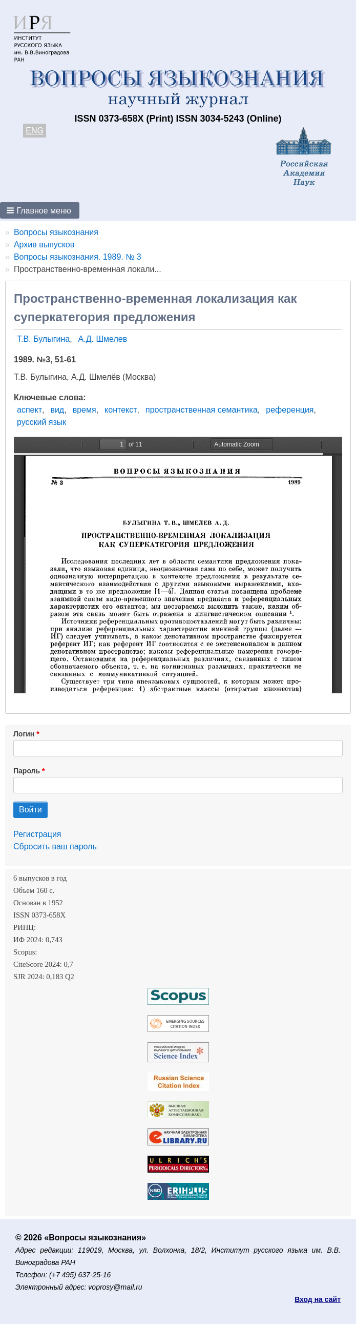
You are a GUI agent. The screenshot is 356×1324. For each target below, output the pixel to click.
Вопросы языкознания (56, 232)
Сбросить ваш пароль (55, 846)
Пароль (26, 771)
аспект (29, 409)
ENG (35, 130)
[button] (39, 210)
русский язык (41, 422)
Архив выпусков (44, 244)
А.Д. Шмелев (103, 339)
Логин (23, 734)
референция (289, 409)
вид (57, 409)
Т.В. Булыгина (43, 339)
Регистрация (37, 834)
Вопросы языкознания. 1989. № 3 (77, 256)
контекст (120, 409)
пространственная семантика (201, 409)
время (84, 409)
